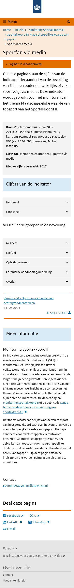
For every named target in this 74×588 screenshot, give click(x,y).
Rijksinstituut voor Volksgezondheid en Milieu (37, 555)
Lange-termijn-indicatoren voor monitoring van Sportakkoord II (36, 407)
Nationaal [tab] (12, 202)
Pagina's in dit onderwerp (25, 64)
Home (7, 30)
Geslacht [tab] (11, 243)
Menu (12, 21)
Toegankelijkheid (14, 580)
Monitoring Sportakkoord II (46, 30)
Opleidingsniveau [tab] (17, 262)
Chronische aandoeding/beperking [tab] (29, 272)
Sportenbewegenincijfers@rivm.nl (25, 485)
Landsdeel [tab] (13, 212)
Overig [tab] (10, 281)
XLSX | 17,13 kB (59, 313)
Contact (8, 575)
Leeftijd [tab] (11, 252)
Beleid (19, 30)
